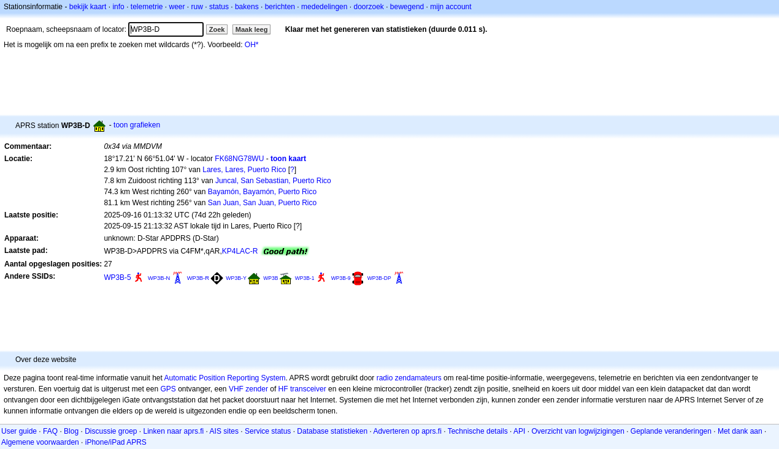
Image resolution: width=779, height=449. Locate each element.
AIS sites (224, 431)
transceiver (308, 389)
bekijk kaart (88, 6)
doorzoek (368, 6)
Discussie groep (111, 431)
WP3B (270, 278)
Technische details (478, 431)
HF (283, 389)
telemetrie (147, 6)
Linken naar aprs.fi (174, 431)
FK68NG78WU (239, 158)
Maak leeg (252, 29)
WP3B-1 (305, 278)
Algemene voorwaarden (40, 442)
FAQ (50, 431)
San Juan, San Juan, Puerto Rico (262, 202)
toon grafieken (136, 125)
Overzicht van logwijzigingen (577, 431)
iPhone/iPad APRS (116, 442)
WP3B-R (198, 278)
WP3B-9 (341, 278)
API (519, 431)
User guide (19, 431)
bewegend (407, 6)
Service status (268, 431)
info (118, 6)
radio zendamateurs (409, 378)
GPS (167, 389)
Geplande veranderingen (671, 431)
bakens (247, 6)
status (219, 6)
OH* (252, 44)
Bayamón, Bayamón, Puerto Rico (262, 191)
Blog (71, 431)
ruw (197, 6)
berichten (280, 6)
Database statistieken (332, 431)
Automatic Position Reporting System (224, 378)
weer (177, 6)
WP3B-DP (379, 278)
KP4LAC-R (240, 251)
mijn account (450, 6)
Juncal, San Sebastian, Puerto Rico (273, 180)
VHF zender (248, 389)
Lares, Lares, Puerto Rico (244, 169)
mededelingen (324, 6)
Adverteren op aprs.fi (407, 431)
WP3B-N (159, 278)
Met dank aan (740, 431)
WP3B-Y (236, 278)
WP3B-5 (117, 277)
